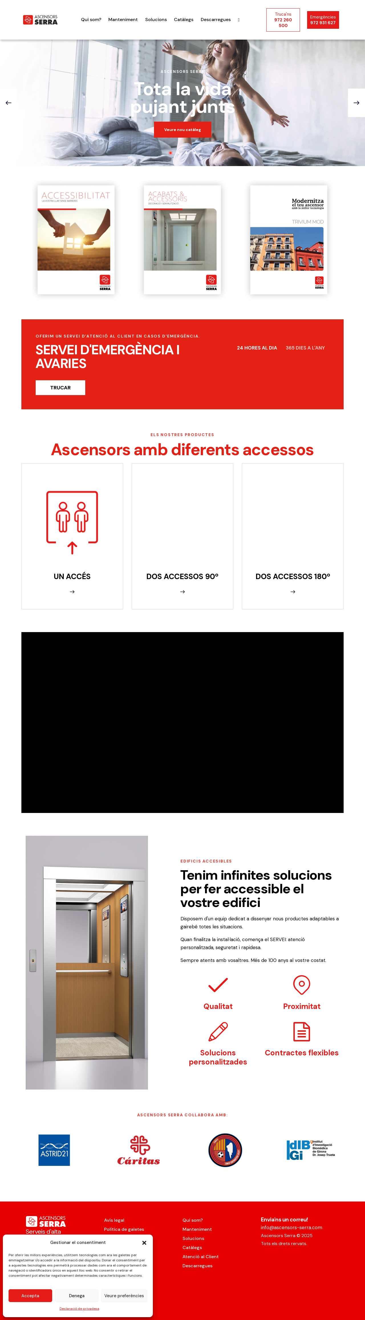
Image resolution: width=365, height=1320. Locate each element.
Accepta (30, 1296)
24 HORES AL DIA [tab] (257, 348)
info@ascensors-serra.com (291, 1227)
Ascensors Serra (278, 1236)
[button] (144, 1243)
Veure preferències (124, 1296)
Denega (76, 1296)
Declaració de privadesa (79, 1308)
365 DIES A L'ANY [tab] (305, 348)
